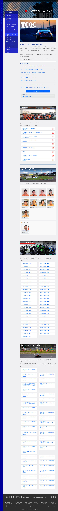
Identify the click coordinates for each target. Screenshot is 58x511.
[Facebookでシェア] (53, 497)
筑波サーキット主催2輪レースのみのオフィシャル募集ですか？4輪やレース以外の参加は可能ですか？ (33, 73)
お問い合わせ (25, 505)
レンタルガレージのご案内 (11, 24)
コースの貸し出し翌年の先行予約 (9, 19)
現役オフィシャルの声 (10, 41)
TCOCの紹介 (8, 37)
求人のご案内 (40, 505)
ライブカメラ (18, 505)
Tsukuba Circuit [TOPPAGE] (13, 497)
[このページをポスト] (51, 497)
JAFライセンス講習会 (10, 26)
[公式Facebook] (54, 1)
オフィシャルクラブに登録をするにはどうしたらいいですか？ (32, 65)
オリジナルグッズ (9, 49)
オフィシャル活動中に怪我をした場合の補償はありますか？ (32, 84)
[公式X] (52, 1)
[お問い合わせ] (50, 1)
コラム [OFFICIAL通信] (10, 44)
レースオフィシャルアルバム (10, 47)
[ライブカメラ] (48, 1)
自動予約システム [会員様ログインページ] (39, 0)
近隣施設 (7, 52)
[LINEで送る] (55, 497)
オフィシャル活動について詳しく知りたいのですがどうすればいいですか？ (35, 87)
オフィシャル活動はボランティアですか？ (29, 77)
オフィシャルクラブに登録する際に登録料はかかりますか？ (32, 69)
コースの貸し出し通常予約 (9, 16)
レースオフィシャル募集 (10, 31)
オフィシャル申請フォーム (38, 91)
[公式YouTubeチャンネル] (45, 1)
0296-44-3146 (33, 505)
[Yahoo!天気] (56, 1)
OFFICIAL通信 (27, 263)
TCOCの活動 (8, 39)
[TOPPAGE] (4, 1)
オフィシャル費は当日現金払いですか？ (28, 80)
